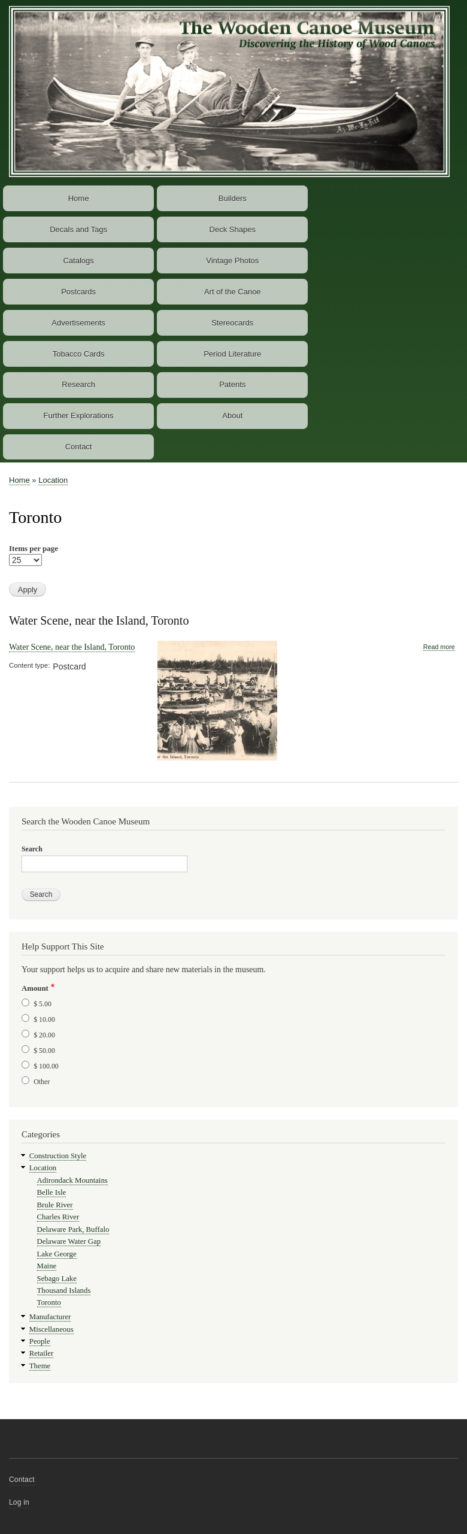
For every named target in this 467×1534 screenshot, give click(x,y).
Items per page (33, 548)
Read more (439, 647)
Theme (40, 1366)
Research (78, 384)
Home (78, 198)
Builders (233, 198)
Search (32, 849)
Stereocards (232, 322)
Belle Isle (51, 1192)
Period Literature (232, 353)
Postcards (78, 291)
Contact (78, 446)
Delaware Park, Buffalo (73, 1229)
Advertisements (78, 322)
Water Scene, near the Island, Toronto (99, 620)
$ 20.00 (44, 1035)
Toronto (49, 1302)
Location (53, 480)
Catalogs (78, 260)
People (39, 1341)
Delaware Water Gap (69, 1241)
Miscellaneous (51, 1329)
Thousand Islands (64, 1290)
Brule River (55, 1205)
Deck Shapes (233, 229)
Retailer (41, 1353)
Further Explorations (79, 415)
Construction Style (58, 1156)
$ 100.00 (46, 1066)
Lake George (57, 1254)
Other (42, 1082)
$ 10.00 (44, 1019)
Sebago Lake (57, 1278)
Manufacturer (50, 1317)
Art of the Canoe (232, 291)
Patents (232, 384)
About (232, 415)
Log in (19, 1502)
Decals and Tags (78, 229)
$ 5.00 (42, 1004)
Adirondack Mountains (72, 1180)
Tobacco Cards (79, 353)
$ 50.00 (44, 1050)
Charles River (58, 1217)
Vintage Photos (232, 260)
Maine (47, 1266)
